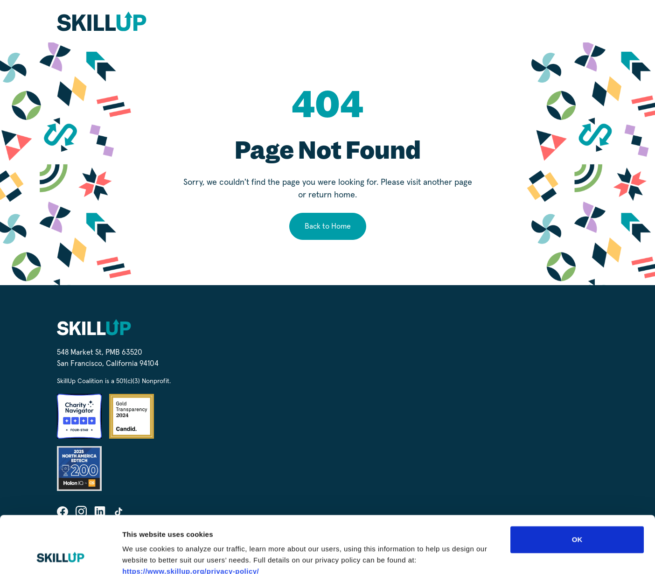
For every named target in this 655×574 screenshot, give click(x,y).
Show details (489, 556)
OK (577, 486)
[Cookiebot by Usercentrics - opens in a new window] (60, 556)
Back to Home (328, 226)
